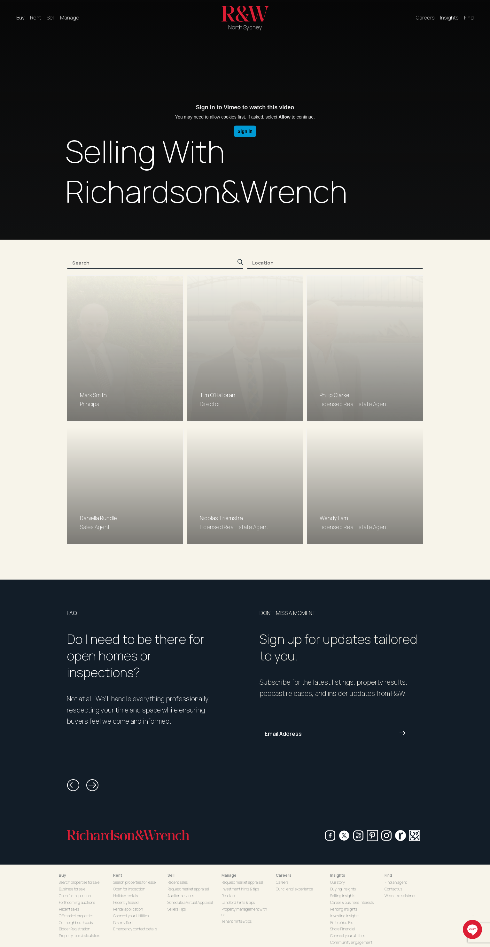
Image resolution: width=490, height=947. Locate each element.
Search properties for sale (79, 882)
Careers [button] (284, 875)
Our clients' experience (294, 889)
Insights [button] (337, 875)
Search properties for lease (134, 882)
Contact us (393, 889)
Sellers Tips (176, 909)
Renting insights (343, 909)
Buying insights (343, 889)
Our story (337, 882)
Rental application (128, 909)
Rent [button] (117, 875)
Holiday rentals (125, 895)
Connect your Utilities (131, 916)
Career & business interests (352, 902)
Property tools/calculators (79, 935)
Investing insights (344, 916)
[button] (73, 785)
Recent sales (69, 909)
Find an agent (396, 882)
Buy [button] (62, 875)
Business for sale (72, 889)
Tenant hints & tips (237, 921)
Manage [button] (229, 875)
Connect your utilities (347, 935)
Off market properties (76, 916)
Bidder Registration (74, 929)
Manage (69, 17)
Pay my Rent (123, 922)
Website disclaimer (400, 895)
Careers (425, 17)
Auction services (180, 895)
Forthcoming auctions (77, 902)
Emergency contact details (135, 929)
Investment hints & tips (240, 889)
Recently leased (126, 902)
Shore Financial (342, 929)
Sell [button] (171, 875)
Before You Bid (342, 922)
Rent (35, 17)
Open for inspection (75, 895)
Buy (20, 17)
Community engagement (351, 942)
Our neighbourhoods (76, 922)
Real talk (228, 895)
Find (469, 17)
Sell (51, 17)
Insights (449, 17)
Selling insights (342, 895)
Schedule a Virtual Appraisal (190, 902)
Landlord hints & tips (238, 902)
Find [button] (388, 875)
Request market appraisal (188, 889)
